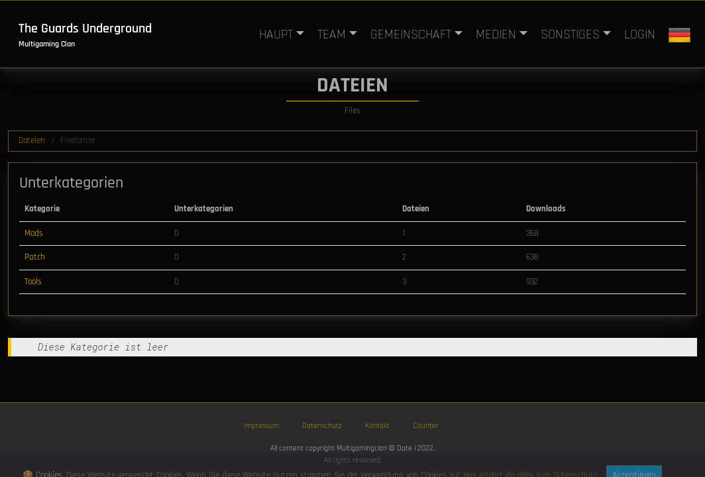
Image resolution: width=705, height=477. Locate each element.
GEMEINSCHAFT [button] (410, 34)
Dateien (32, 140)
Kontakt (377, 426)
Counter (426, 426)
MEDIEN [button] (496, 34)
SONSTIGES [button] (570, 34)
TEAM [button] (331, 34)
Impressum (261, 426)
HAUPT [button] (276, 34)
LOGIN (639, 34)
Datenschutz (322, 426)
